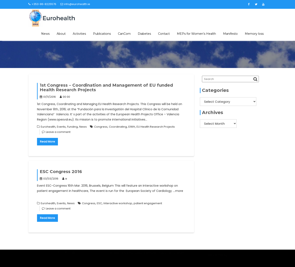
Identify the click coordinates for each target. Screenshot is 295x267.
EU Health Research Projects (156, 127)
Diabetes (144, 34)
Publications (102, 34)
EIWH (131, 127)
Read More (47, 142)
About (61, 34)
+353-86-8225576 (42, 4)
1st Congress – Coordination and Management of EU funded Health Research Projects (106, 87)
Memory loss (254, 34)
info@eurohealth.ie (75, 4)
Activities (79, 34)
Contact (164, 34)
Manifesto (230, 34)
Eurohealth (48, 127)
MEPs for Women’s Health (196, 34)
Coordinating (118, 127)
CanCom (124, 34)
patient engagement (148, 203)
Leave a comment (58, 132)
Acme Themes (239, 257)
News (45, 34)
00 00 (65, 97)
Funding (72, 127)
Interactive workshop (117, 203)
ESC (99, 203)
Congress (100, 127)
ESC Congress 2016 (61, 171)
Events (61, 127)
